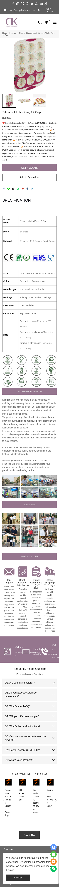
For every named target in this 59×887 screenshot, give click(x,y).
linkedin (32, 188)
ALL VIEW (29, 834)
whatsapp (18, 188)
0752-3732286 (48, 10)
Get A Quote (8, 784)
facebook (3, 188)
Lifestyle (13, 33)
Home (4, 33)
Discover (8, 849)
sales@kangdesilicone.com (21, 10)
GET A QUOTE (29, 168)
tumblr (27, 188)
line (8, 188)
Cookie (19, 858)
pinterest (22, 188)
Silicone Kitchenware (27, 33)
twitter (13, 188)
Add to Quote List (29, 177)
